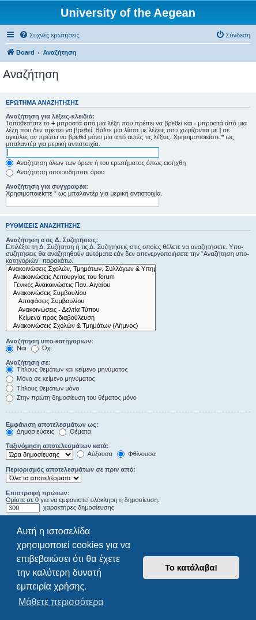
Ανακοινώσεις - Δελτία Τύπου (81, 310)
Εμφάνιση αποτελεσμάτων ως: (52, 424)
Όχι (41, 348)
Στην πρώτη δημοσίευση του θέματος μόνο (71, 397)
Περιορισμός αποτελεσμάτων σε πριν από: (70, 469)
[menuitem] (49, 35)
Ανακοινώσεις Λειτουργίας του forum (81, 277)
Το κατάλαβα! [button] (191, 567)
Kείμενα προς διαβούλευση (81, 318)
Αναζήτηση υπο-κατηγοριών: (49, 341)
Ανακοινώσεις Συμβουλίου (81, 293)
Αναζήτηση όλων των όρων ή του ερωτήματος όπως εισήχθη (96, 162)
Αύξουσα (94, 453)
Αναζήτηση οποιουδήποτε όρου (55, 172)
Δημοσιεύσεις (30, 431)
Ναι (16, 348)
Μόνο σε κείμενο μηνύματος (50, 378)
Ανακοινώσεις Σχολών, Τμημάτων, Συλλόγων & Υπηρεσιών (81, 269)
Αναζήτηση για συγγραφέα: (47, 186)
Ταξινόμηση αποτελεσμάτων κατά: (57, 445)
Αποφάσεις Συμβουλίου (81, 301)
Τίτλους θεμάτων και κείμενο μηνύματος (67, 369)
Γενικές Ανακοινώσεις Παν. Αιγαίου (81, 285)
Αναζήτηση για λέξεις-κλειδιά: (50, 116)
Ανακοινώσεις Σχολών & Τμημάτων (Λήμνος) (81, 326)
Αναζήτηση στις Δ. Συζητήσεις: (52, 239)
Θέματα (75, 431)
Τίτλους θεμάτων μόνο (42, 388)
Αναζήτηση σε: (28, 362)
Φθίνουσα (136, 453)
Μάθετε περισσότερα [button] (61, 602)
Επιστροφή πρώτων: (37, 492)
